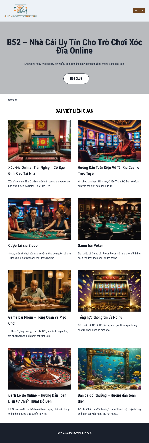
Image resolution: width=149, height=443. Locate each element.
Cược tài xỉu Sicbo (23, 245)
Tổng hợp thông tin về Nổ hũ (100, 317)
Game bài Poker (90, 245)
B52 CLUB (139, 10)
